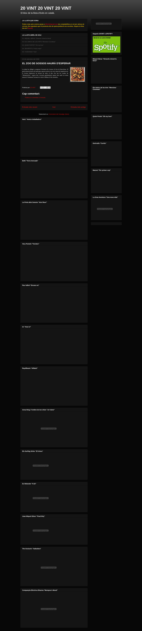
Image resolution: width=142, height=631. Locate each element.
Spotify (30, 28)
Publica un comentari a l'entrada (35, 97)
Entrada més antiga (78, 107)
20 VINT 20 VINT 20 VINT (45, 8)
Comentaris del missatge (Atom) (59, 114)
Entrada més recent (29, 107)
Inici (54, 107)
